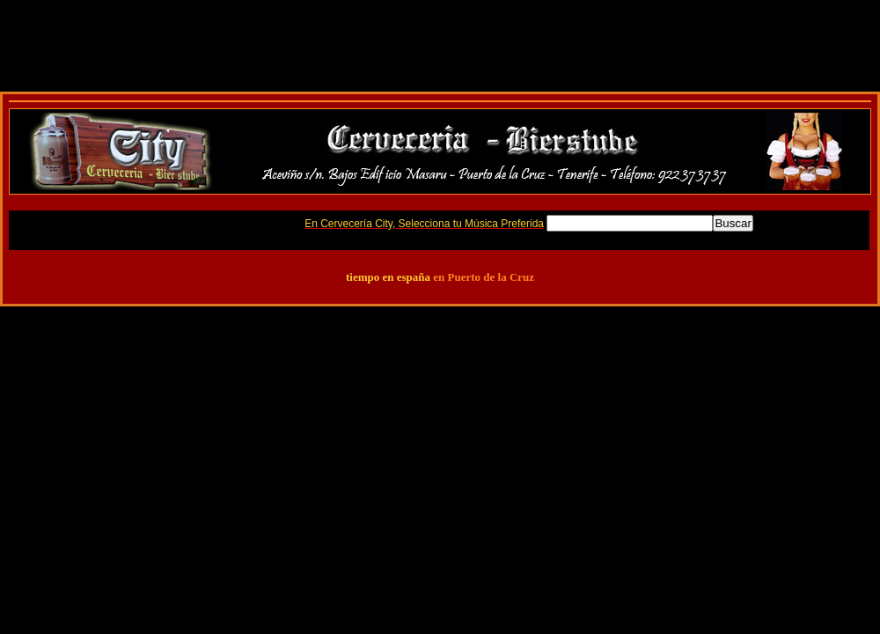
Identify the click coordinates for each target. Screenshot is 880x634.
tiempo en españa (388, 277)
